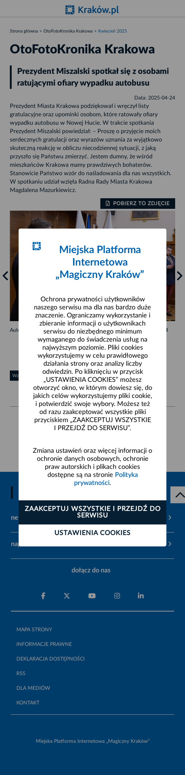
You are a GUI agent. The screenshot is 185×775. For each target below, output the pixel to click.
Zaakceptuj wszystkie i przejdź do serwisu (93, 512)
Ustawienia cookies (92, 533)
